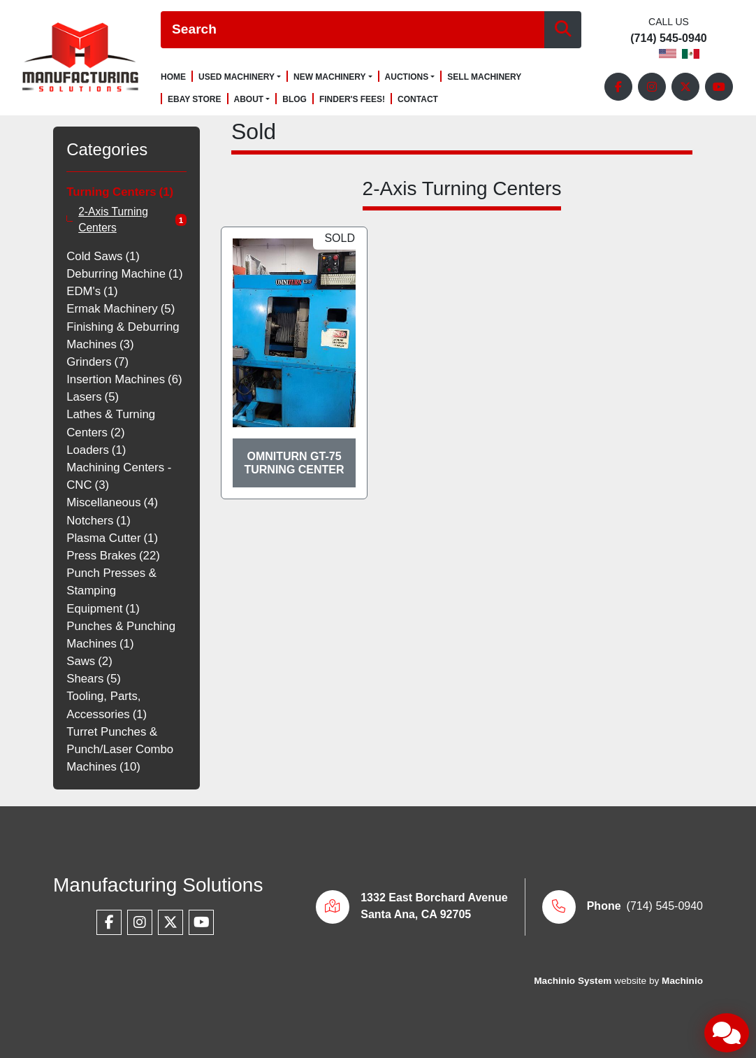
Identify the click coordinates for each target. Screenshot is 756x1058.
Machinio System (572, 980)
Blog (294, 99)
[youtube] (719, 87)
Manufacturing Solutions (158, 885)
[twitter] (685, 87)
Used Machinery (236, 77)
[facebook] (618, 87)
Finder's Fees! (352, 99)
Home (173, 77)
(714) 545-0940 (668, 38)
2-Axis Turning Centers (113, 220)
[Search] (352, 29)
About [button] (249, 99)
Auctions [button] (407, 77)
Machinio (682, 980)
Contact (418, 99)
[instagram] (652, 87)
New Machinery (329, 77)
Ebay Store (194, 99)
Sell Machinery (484, 77)
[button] (239, 77)
